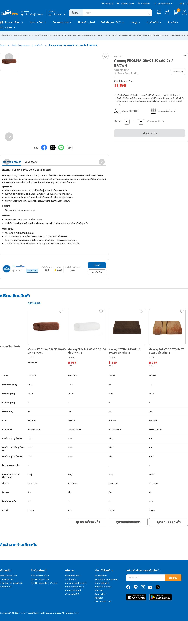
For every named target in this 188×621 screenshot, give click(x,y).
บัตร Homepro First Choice (44, 583)
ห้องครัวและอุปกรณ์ (127, 35)
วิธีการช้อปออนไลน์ (8, 575)
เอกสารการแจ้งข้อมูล (74, 586)
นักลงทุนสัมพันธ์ (102, 583)
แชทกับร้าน (97, 272)
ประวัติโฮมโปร (101, 575)
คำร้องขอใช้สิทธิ (72, 594)
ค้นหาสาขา (144, 3)
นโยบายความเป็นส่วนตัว (76, 583)
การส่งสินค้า (70, 579)
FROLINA (118, 56)
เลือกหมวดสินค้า (12, 22)
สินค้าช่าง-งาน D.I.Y (111, 22)
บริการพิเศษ (6, 27)
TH (180, 3)
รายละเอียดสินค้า (11, 162)
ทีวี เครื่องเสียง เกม (43, 35)
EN (187, 3)
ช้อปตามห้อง (36, 22)
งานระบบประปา (104, 35)
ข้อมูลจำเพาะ (31, 162)
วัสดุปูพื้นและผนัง (144, 35)
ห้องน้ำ (115, 35)
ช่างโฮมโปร (152, 22)
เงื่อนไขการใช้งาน (72, 575)
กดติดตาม (32, 270)
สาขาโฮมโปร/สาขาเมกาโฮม (106, 579)
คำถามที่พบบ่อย (7, 579)
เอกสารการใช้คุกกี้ (73, 590)
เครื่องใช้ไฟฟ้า (6, 35)
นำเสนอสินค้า (100, 594)
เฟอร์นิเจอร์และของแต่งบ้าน (84, 35)
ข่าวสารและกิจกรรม (103, 586)
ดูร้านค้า (97, 265)
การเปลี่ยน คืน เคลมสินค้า (11, 583)
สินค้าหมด (150, 133)
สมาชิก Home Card (40, 575)
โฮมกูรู (134, 22)
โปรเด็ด (172, 22)
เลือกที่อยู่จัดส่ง (32, 14)
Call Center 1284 (103, 601)
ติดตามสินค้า (5, 586)
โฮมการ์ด (107, 3)
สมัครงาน (99, 590)
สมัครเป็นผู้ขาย (125, 3)
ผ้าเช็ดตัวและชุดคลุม (21, 45)
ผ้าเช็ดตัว (39, 45)
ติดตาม (173, 578)
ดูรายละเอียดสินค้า (88, 522)
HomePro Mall (86, 22)
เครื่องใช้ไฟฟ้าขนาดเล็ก (23, 35)
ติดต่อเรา (99, 597)
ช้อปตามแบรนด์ (61, 22)
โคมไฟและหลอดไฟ (160, 35)
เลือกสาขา (57, 14)
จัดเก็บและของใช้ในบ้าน (62, 35)
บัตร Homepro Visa (40, 579)
